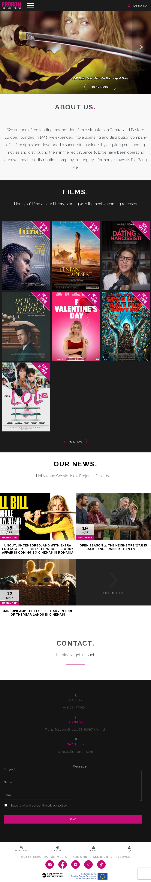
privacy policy (57, 805)
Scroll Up (57, 849)
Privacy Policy (22, 849)
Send (72, 819)
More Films (75, 442)
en (135, 5)
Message (80, 766)
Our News (75, 464)
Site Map (93, 849)
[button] (141, 47)
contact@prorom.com (75, 751)
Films (75, 192)
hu (140, 5)
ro (145, 5)
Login (129, 849)
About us (75, 107)
